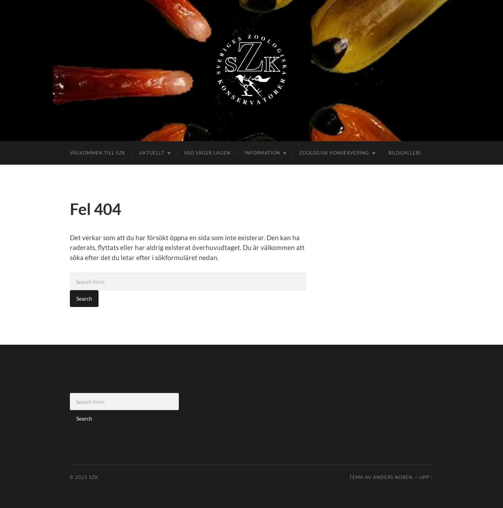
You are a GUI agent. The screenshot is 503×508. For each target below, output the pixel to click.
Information (262, 153)
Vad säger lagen (207, 153)
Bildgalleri (404, 153)
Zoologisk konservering (334, 153)
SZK (94, 477)
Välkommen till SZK (97, 153)
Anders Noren (393, 477)
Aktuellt (152, 153)
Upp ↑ (426, 477)
